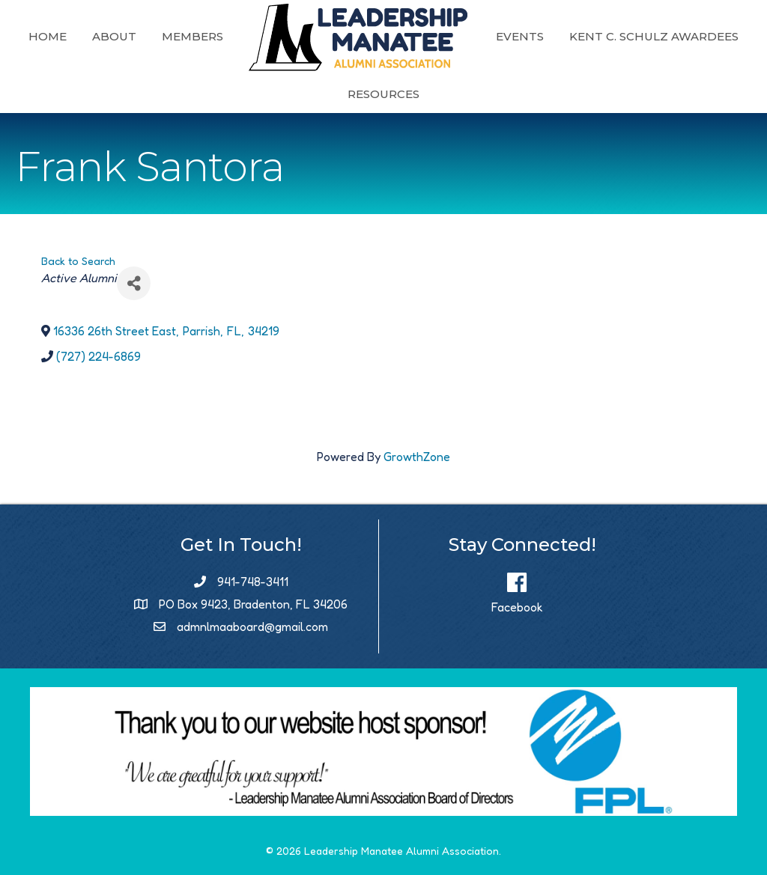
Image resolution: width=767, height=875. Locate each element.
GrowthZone (417, 456)
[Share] (134, 283)
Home (145, 36)
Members (290, 36)
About (212, 36)
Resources (481, 94)
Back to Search (78, 260)
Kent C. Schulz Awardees (334, 94)
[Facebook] (517, 588)
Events (617, 36)
